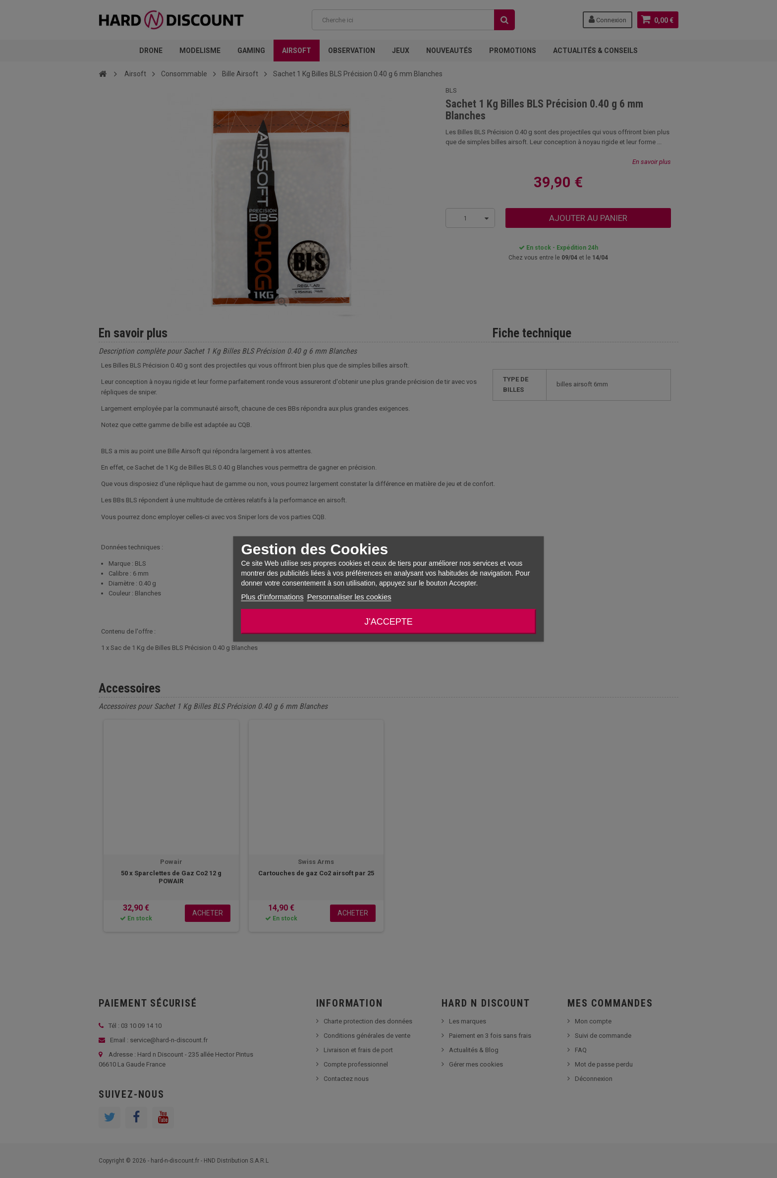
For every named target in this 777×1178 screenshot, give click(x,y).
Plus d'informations (272, 596)
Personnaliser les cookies (349, 596)
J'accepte (388, 622)
